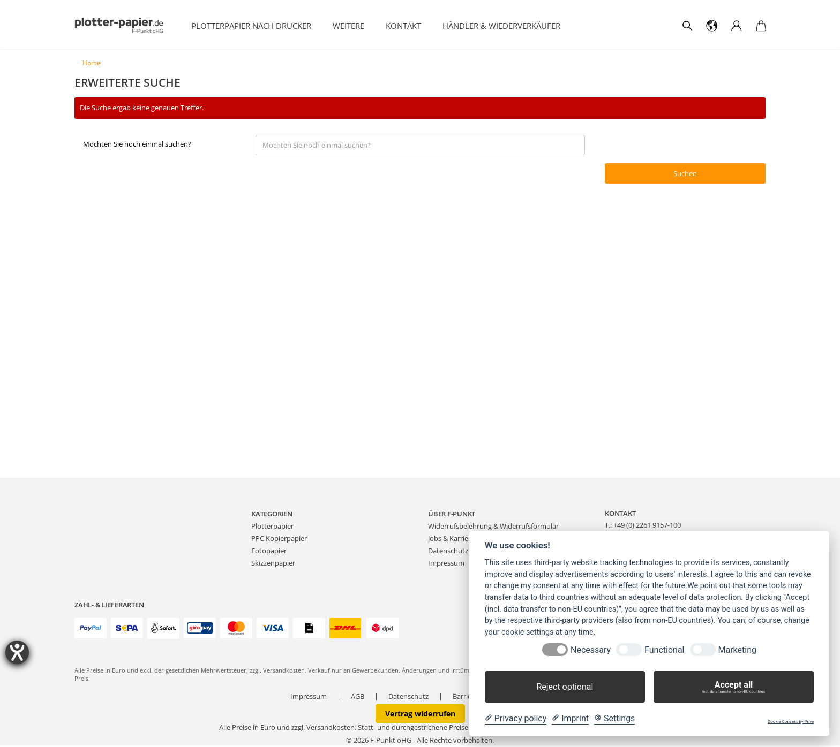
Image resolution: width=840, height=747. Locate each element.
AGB (357, 698)
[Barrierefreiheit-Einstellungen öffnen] (17, 652)
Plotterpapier (272, 528)
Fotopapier (269, 552)
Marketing (737, 650)
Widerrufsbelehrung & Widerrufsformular (493, 528)
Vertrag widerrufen (420, 715)
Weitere (348, 25)
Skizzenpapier (273, 564)
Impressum (446, 564)
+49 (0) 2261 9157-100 (647, 526)
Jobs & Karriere (451, 540)
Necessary (591, 650)
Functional (664, 650)
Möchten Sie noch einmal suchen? (137, 146)
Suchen (685, 175)
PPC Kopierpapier (279, 540)
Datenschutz (448, 552)
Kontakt (403, 25)
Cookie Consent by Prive (791, 721)
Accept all (733, 687)
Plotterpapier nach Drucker (251, 25)
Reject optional (564, 687)
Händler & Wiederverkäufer (501, 25)
